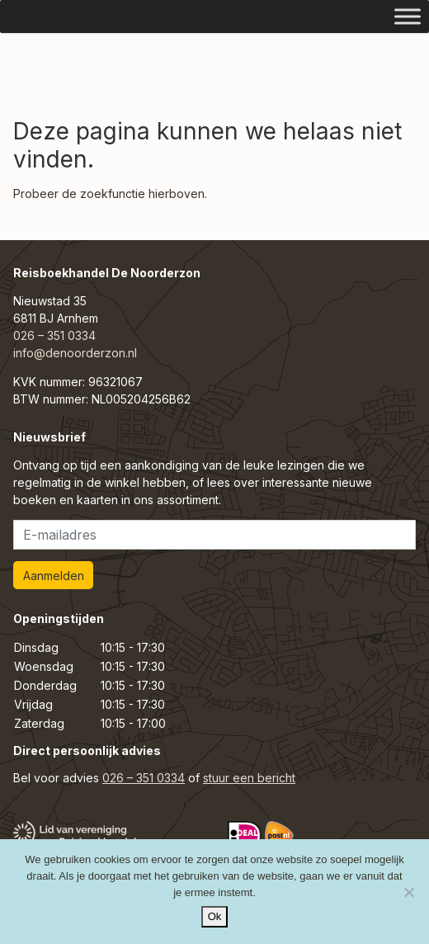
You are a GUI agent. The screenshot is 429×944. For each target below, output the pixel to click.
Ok (215, 916)
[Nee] (408, 892)
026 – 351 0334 (54, 335)
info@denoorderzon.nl (75, 353)
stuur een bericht (249, 778)
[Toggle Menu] (407, 16)
